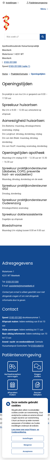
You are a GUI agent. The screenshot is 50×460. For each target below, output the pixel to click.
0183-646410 (37, 346)
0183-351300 (12, 282)
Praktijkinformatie (19, 74)
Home (5, 74)
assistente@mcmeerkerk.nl (21, 286)
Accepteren (28, 451)
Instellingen (28, 438)
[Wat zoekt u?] (22, 37)
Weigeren (28, 445)
